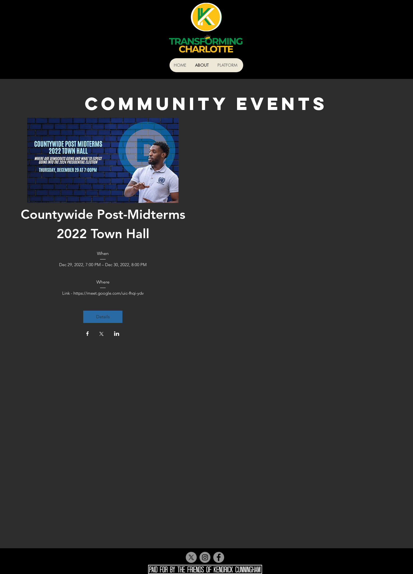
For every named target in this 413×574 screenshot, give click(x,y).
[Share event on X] (101, 334)
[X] (191, 557)
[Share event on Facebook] (87, 334)
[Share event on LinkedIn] (116, 334)
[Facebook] (218, 557)
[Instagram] (204, 557)
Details (103, 316)
